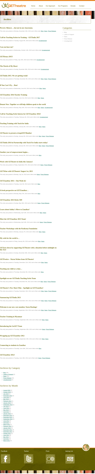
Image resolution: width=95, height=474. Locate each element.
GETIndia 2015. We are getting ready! (14, 76)
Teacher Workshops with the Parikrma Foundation (18, 229)
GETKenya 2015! (6, 57)
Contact (81, 6)
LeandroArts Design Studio (47, 471)
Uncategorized (43, 40)
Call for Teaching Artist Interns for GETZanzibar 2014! (20, 114)
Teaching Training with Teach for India (14, 123)
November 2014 (7, 395)
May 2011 (6, 437)
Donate (73, 6)
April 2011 (6, 439)
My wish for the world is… (9, 238)
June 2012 (6, 421)
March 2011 (6, 440)
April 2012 (6, 422)
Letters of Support (8, 374)
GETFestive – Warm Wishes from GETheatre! (17, 259)
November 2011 (7, 431)
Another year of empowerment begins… (14, 152)
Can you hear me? (6, 47)
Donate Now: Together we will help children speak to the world (23, 104)
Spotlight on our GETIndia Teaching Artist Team (18, 278)
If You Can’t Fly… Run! (9, 85)
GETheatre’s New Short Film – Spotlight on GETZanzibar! (21, 288)
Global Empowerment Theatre (13, 6)
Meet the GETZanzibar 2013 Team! (13, 219)
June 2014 (6, 397)
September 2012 (7, 419)
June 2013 (6, 408)
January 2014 (7, 403)
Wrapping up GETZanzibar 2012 (12, 336)
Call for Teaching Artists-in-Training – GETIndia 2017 (20, 37)
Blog (42, 31)
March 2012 (6, 424)
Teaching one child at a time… (11, 269)
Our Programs (63, 6)
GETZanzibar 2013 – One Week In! (13, 181)
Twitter (28, 458)
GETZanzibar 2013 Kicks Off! (11, 200)
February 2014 (7, 401)
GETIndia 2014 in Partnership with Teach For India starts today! (24, 143)
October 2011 (7, 433)
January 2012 (7, 428)
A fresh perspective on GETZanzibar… (14, 190)
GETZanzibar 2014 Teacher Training (13, 95)
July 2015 (6, 394)
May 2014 (6, 399)
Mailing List (70, 458)
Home (33, 6)
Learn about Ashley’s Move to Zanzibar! (15, 209)
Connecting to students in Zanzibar (13, 345)
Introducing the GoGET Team (11, 326)
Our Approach (50, 6)
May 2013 (6, 410)
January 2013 (7, 413)
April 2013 (6, 412)
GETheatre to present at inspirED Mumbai (16, 133)
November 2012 (7, 417)
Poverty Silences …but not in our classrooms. (16, 28)
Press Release (52, 31)
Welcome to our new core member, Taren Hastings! (18, 307)
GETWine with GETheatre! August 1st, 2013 (16, 171)
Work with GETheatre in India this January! (16, 162)
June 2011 (6, 435)
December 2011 (7, 430)
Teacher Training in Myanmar (11, 317)
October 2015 (7, 392)
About (41, 6)
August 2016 (6, 390)
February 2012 (7, 426)
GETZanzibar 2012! (7, 355)
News (45, 31)
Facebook (5, 458)
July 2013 (6, 406)
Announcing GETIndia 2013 (10, 297)
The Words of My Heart (9, 66)
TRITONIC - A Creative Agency (47, 473)
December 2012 (7, 415)
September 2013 (7, 404)
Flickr (50, 458)
